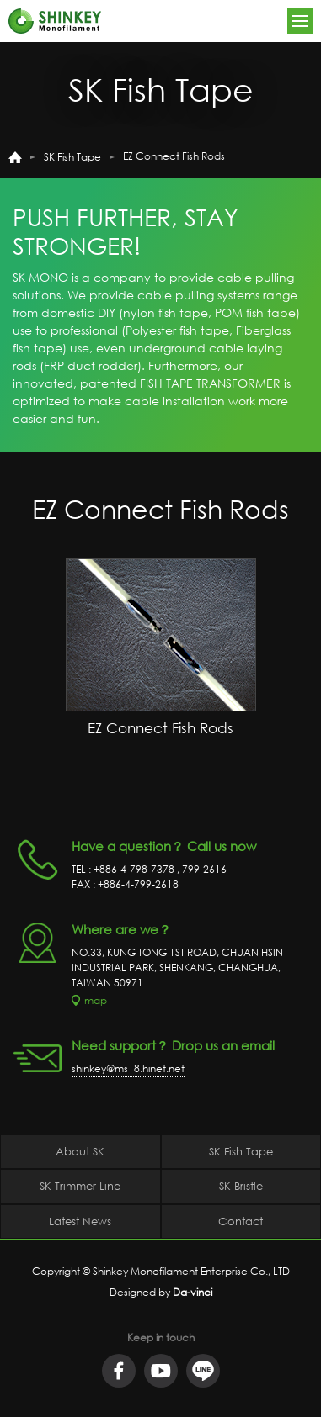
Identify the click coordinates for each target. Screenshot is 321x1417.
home (15, 157)
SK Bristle (241, 1185)
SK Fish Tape (72, 157)
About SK (80, 1151)
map (95, 1000)
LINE (203, 1371)
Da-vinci (192, 1292)
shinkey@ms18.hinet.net (128, 1068)
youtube (161, 1371)
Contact (240, 1221)
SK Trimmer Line (80, 1185)
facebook (119, 1371)
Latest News (80, 1221)
